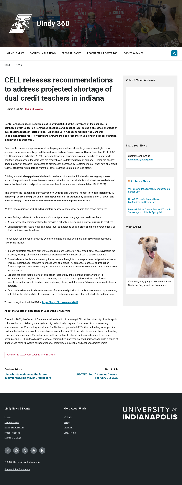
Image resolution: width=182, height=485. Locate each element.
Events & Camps (13, 438)
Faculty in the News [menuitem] (43, 53)
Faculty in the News (14, 427)
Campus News (12, 422)
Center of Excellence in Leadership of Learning (31, 355)
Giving (67, 422)
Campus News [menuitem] (15, 53)
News (19, 65)
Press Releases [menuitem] (71, 53)
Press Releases (33, 109)
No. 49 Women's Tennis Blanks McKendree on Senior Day (144, 201)
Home (7, 65)
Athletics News (140, 181)
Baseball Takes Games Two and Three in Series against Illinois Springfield (149, 211)
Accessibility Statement (17, 469)
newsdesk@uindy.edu (140, 159)
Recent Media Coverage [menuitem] (102, 53)
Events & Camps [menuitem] (133, 53)
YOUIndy (68, 417)
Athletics (68, 427)
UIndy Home (70, 432)
